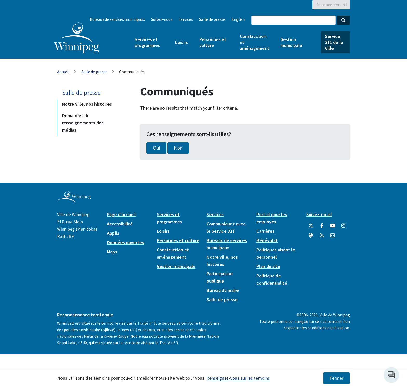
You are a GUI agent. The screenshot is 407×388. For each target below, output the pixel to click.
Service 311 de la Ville (334, 42)
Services (186, 19)
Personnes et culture (212, 42)
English (238, 19)
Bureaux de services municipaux (117, 19)
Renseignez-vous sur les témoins (238, 378)
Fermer (336, 378)
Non (178, 148)
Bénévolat (267, 240)
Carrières (265, 231)
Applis (113, 233)
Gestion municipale (291, 42)
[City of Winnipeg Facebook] (321, 225)
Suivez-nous (161, 19)
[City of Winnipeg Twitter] (310, 225)
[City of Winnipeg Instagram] (343, 225)
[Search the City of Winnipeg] (293, 20)
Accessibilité (120, 224)
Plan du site (268, 266)
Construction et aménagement (254, 42)
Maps (112, 252)
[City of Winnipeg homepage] (74, 200)
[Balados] (310, 235)
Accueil (63, 71)
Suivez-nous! (319, 214)
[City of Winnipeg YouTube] (332, 225)
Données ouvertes (125, 242)
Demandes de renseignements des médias (83, 122)
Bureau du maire (223, 290)
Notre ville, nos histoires (87, 104)
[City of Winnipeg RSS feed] (321, 235)
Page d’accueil (121, 214)
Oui (156, 148)
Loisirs (181, 42)
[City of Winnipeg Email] (332, 235)
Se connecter (328, 4)
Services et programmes (147, 42)
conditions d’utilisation (328, 327)
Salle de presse (212, 19)
